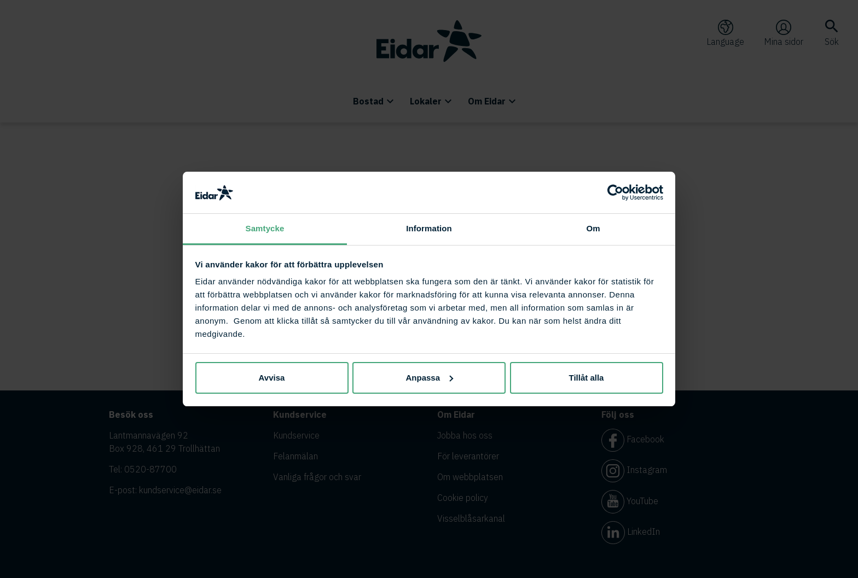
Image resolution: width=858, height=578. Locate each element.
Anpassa (429, 377)
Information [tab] (429, 228)
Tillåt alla (586, 377)
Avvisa (272, 377)
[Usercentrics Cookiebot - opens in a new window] (615, 192)
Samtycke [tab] (265, 228)
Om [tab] (593, 228)
